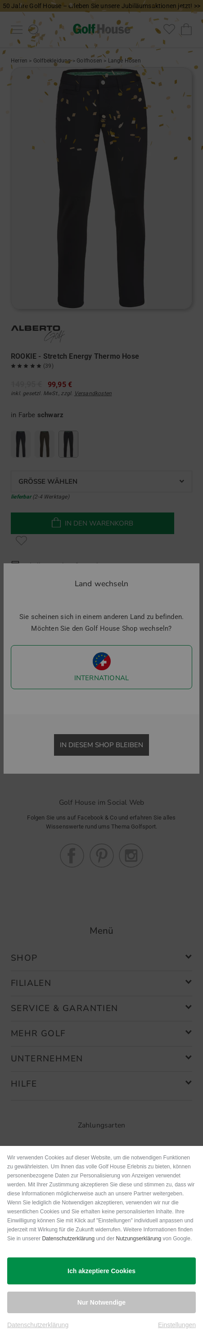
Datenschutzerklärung (68, 1238)
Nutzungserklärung (138, 1238)
